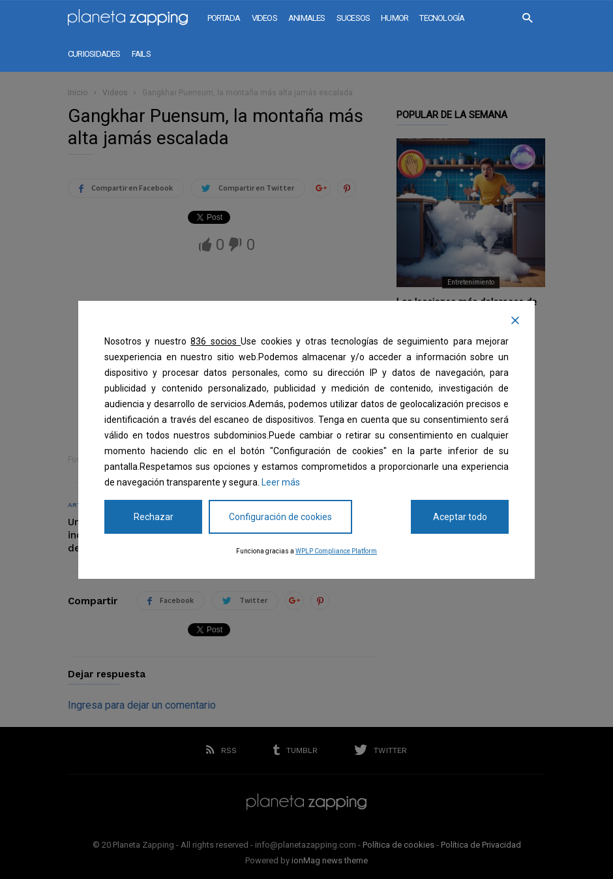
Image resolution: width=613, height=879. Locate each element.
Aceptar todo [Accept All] (460, 517)
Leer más (281, 482)
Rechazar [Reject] (153, 517)
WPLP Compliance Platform (336, 551)
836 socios (215, 341)
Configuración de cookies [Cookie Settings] (280, 517)
